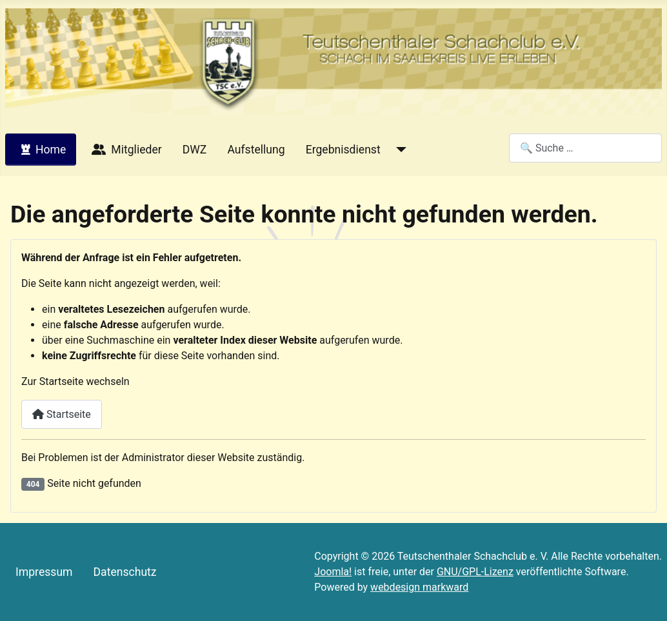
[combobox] (585, 148)
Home (40, 150)
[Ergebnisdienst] (399, 149)
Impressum (44, 572)
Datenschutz (125, 572)
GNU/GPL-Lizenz (475, 572)
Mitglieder (123, 150)
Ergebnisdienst (343, 149)
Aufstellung (255, 149)
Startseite (61, 414)
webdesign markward (419, 587)
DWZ (195, 149)
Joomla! (333, 572)
